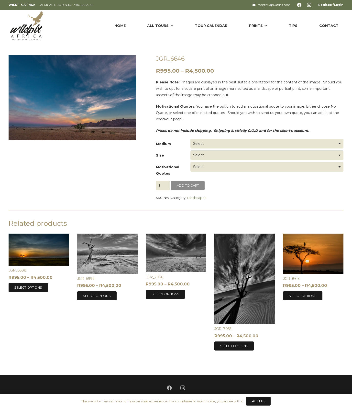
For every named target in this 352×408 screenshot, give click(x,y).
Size (160, 155)
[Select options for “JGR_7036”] (165, 294)
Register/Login (330, 5)
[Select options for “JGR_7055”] (234, 345)
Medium (163, 144)
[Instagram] (309, 4)
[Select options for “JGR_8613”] (302, 295)
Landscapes (196, 198)
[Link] (27, 26)
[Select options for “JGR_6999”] (97, 295)
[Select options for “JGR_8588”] (28, 287)
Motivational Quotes (167, 170)
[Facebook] (299, 4)
